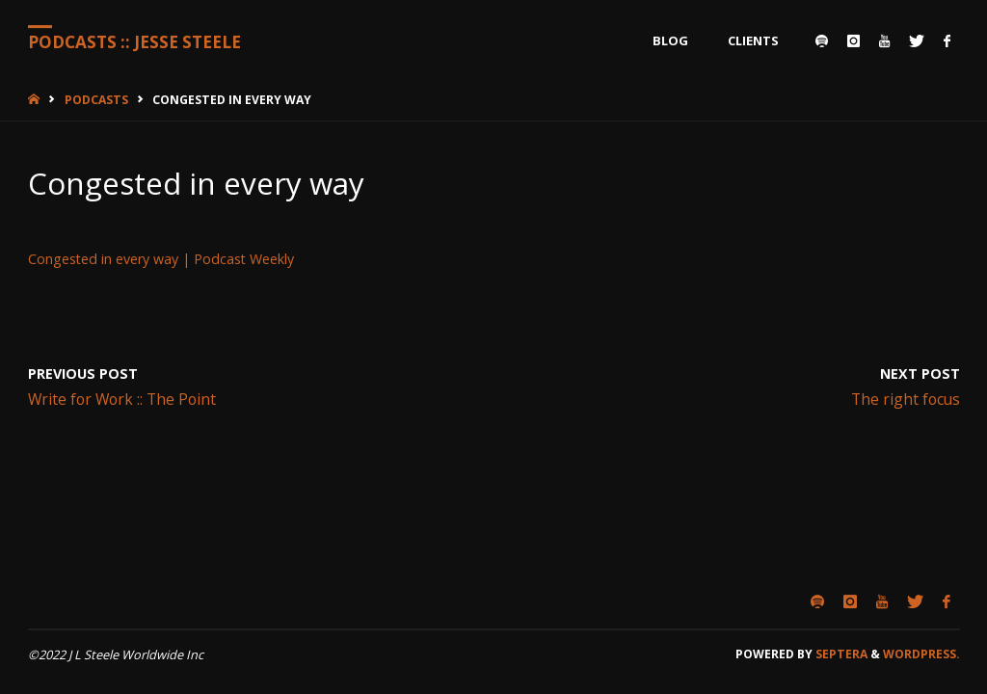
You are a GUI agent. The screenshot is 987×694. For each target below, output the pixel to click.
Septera (840, 654)
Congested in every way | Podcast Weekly (161, 259)
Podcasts (96, 100)
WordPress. (921, 654)
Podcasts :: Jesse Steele (134, 42)
